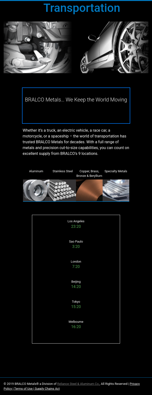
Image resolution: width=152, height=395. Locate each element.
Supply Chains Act (47, 388)
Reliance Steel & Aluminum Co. (78, 384)
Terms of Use (23, 388)
